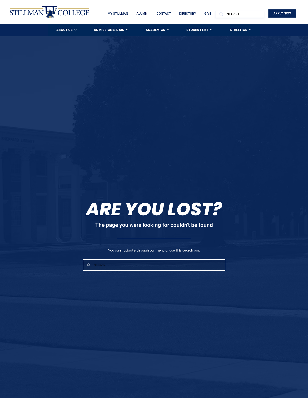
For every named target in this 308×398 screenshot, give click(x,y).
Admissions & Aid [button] (111, 30)
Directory (187, 13)
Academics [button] (158, 30)
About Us (66, 30)
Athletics (240, 30)
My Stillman (118, 13)
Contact (164, 13)
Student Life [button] (199, 30)
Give (207, 13)
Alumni (142, 13)
